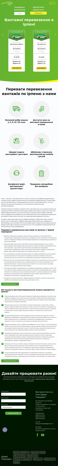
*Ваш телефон (5, 398)
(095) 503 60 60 (38, 10)
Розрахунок (38, 13)
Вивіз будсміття (50, 459)
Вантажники (38, 459)
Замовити (16, 68)
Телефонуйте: (19, 7)
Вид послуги (4, 404)
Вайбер (19, 13)
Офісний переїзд (19, 455)
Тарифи (16, 462)
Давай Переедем (6, 457)
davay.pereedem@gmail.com (44, 423)
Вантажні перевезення (21, 452)
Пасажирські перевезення (22, 459)
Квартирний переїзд (38, 452)
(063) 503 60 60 (19, 10)
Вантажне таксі (32, 455)
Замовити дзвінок (10, 284)
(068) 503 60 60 (38, 7)
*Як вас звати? (5, 391)
